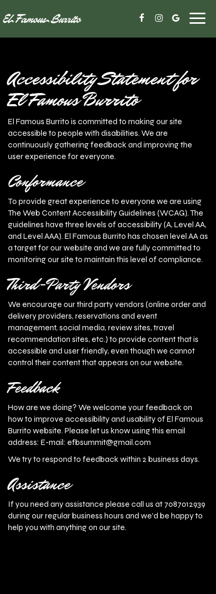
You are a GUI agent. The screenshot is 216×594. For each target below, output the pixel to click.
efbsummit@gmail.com (109, 442)
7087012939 (184, 504)
